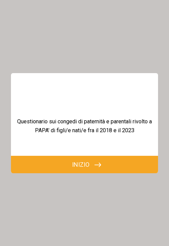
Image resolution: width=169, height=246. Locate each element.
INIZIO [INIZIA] (80, 164)
